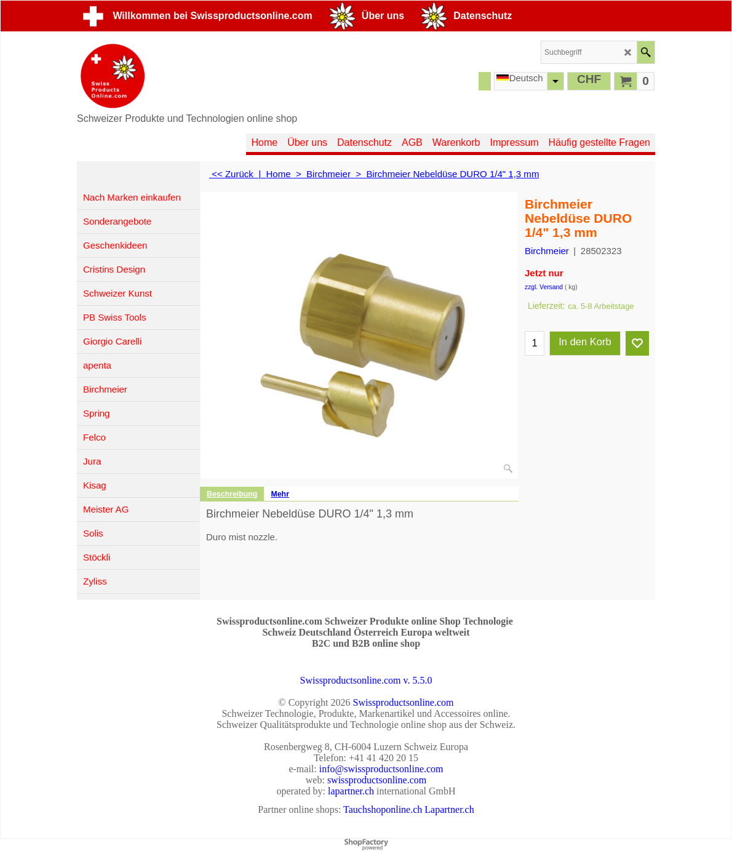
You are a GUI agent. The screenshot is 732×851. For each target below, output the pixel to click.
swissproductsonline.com (376, 780)
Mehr (280, 494)
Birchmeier (547, 251)
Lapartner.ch (449, 809)
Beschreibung (232, 494)
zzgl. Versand (544, 287)
